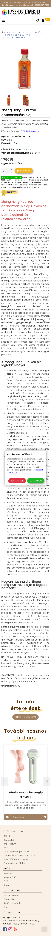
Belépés (8, 873)
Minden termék (11, 895)
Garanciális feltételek (14, 863)
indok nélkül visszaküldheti (28, 182)
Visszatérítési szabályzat (16, 859)
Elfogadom (36, 481)
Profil (6, 881)
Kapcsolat (9, 839)
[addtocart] (24, 170)
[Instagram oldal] (10, 930)
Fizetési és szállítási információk (19, 855)
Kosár (6, 885)
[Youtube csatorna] (15, 930)
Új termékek (10, 899)
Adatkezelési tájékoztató (16, 851)
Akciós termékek (12, 903)
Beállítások (17, 481)
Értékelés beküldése (30, 131)
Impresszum (10, 843)
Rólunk (7, 836)
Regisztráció (10, 877)
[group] (25, 69)
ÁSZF (6, 847)
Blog (6, 907)
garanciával (18, 187)
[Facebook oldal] (5, 930)
